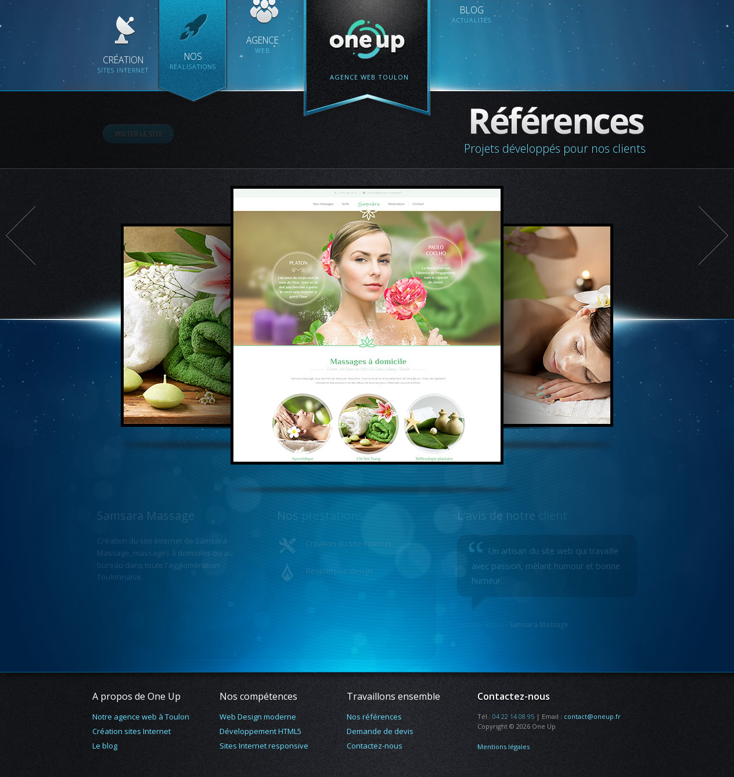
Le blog (104, 745)
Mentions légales (503, 746)
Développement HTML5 (260, 731)
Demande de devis (380, 731)
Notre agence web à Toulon (140, 716)
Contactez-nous (374, 745)
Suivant (713, 235)
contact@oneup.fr (592, 716)
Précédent (21, 235)
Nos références (374, 716)
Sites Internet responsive (264, 745)
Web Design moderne (258, 716)
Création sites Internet (131, 731)
